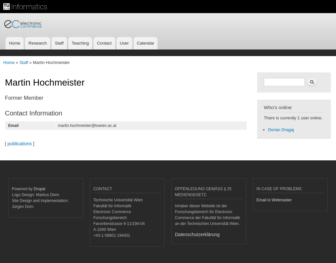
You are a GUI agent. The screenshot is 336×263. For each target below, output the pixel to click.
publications (20, 143)
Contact (104, 43)
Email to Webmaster (274, 200)
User (124, 43)
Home (14, 43)
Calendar (145, 43)
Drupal (39, 189)
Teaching (80, 43)
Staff (59, 43)
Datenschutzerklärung (197, 234)
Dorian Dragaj (281, 129)
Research (38, 43)
